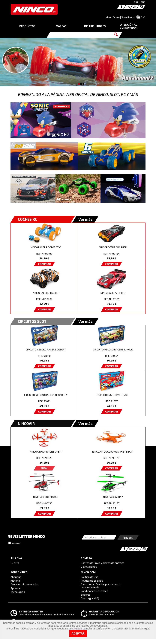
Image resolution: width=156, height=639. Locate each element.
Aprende (15, 588)
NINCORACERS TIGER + (46, 292)
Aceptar (78, 633)
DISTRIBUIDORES (95, 26)
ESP (136, 2)
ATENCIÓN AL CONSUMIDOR (128, 26)
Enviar (128, 537)
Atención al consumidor (24, 584)
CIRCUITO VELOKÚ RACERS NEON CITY (46, 394)
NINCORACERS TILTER (112, 292)
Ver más (85, 219)
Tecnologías (17, 591)
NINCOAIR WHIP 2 (113, 497)
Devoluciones (89, 566)
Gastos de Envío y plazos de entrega (102, 562)
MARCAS (61, 26)
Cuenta (14, 562)
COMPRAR (44, 264)
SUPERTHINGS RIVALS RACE (113, 394)
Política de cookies (92, 580)
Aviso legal (16, 543)
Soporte (85, 594)
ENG (143, 2)
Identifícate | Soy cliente (120, 17)
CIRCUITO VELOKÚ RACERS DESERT (46, 349)
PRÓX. (44, 468)
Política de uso (89, 576)
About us (15, 576)
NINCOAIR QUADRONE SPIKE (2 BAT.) (113, 451)
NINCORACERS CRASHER (113, 247)
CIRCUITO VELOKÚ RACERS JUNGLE (113, 349)
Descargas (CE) (90, 598)
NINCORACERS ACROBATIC (46, 247)
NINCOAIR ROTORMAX (45, 497)
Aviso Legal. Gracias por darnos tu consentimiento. (101, 586)
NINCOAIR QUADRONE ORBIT (46, 451)
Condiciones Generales (94, 590)
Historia (15, 580)
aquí (146, 628)
